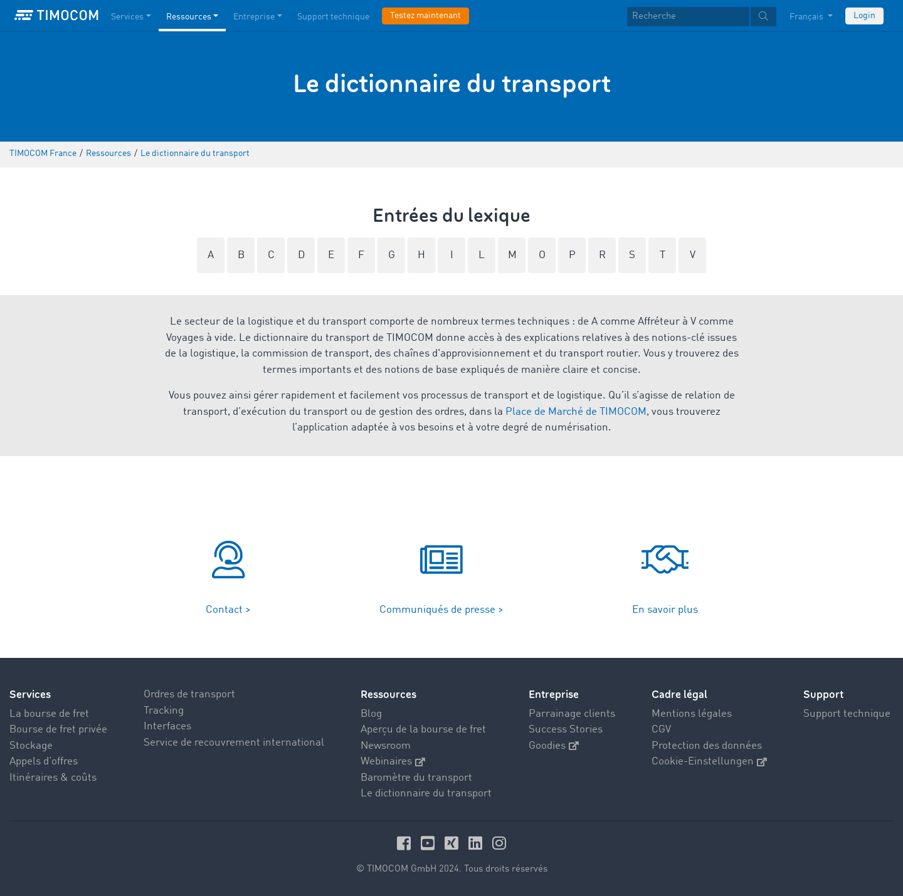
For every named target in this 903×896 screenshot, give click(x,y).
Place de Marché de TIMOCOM (576, 412)
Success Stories (566, 729)
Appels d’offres (43, 761)
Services (30, 694)
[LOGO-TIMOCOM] (56, 16)
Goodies (554, 746)
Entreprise (554, 694)
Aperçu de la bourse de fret (423, 729)
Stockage (31, 746)
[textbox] (701, 16)
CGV (661, 729)
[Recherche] (688, 16)
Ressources (388, 694)
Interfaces (167, 726)
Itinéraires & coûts (53, 778)
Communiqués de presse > (441, 610)
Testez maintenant (425, 15)
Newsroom (386, 746)
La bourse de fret (49, 714)
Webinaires (393, 761)
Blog (371, 714)
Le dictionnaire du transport (426, 793)
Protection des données (707, 746)
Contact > (228, 610)
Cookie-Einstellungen (709, 761)
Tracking (164, 711)
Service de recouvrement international (234, 742)
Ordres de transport (189, 694)
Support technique (846, 714)
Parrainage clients (572, 714)
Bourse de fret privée (58, 729)
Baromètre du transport (416, 778)
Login (864, 15)
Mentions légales (692, 714)
